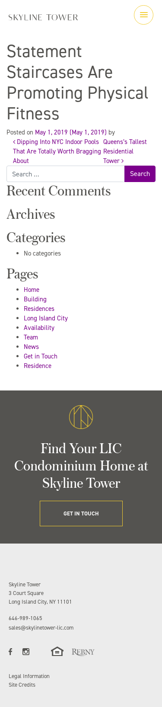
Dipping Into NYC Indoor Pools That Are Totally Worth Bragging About (57, 151)
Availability (39, 327)
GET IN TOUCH (81, 513)
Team (31, 337)
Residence (37, 365)
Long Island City (46, 318)
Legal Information (29, 676)
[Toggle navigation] (143, 15)
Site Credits (22, 684)
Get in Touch (40, 356)
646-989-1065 (25, 618)
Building (35, 299)
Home (31, 289)
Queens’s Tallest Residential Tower (125, 151)
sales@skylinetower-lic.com (41, 627)
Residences (39, 308)
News (31, 346)
